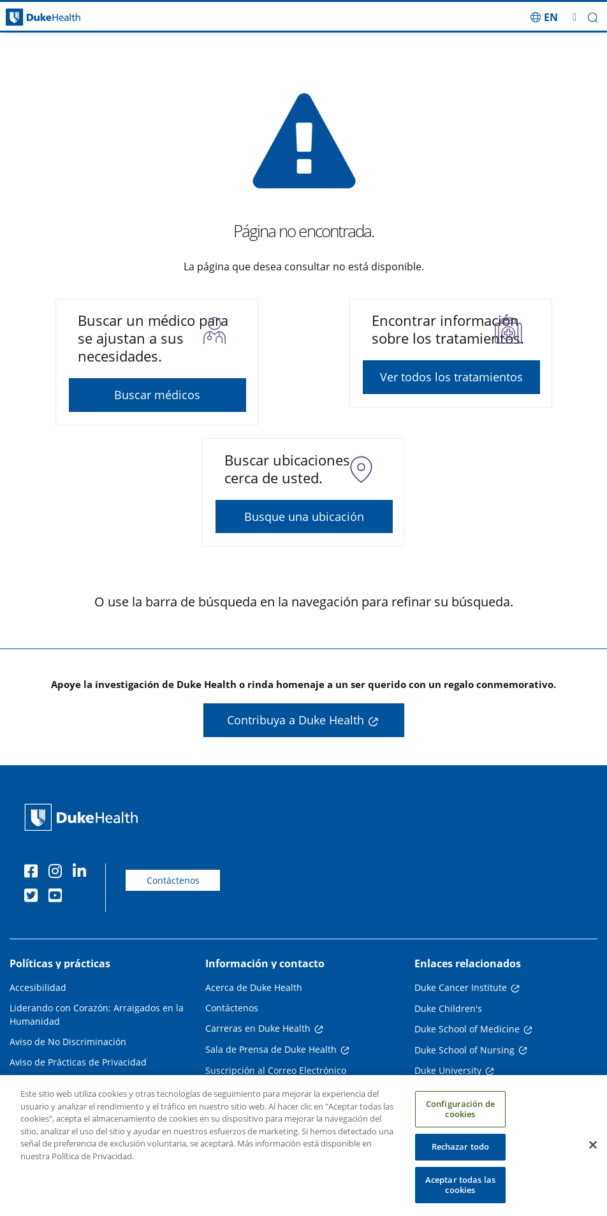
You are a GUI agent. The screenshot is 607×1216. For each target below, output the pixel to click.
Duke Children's (448, 1008)
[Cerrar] (593, 1153)
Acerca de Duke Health (253, 987)
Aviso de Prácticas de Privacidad (78, 1062)
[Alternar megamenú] (574, 17)
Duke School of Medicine (467, 1029)
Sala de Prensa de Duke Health (271, 1049)
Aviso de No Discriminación (68, 1042)
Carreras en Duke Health (258, 1028)
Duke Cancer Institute (460, 987)
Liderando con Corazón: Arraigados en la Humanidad (97, 1014)
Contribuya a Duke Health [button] (295, 720)
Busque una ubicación (304, 516)
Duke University (447, 1070)
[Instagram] (58, 873)
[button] (592, 17)
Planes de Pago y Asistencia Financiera (92, 1082)
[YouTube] (58, 897)
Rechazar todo (461, 1155)
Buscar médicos (157, 394)
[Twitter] (33, 897)
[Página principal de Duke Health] (76, 17)
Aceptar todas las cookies (460, 1193)
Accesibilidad (38, 987)
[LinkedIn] (82, 873)
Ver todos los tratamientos (451, 377)
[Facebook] (33, 873)
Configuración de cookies (460, 1117)
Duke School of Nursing (464, 1050)
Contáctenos (173, 880)
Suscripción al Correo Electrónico (275, 1070)
